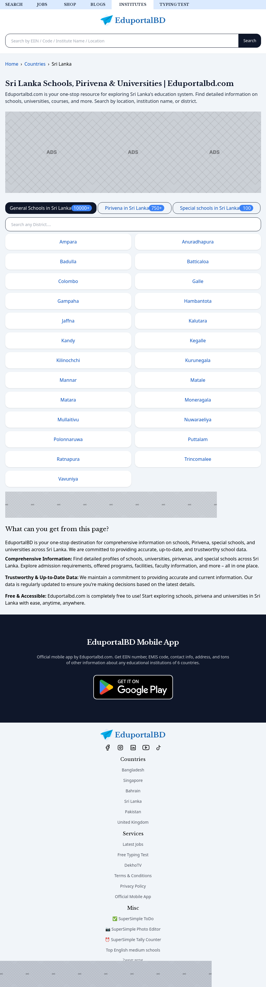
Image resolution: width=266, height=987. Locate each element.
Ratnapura (68, 459)
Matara (68, 400)
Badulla (68, 261)
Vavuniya (68, 479)
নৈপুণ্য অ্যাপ (133, 960)
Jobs (42, 4)
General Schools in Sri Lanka (51, 208)
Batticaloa (198, 261)
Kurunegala (197, 360)
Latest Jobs (133, 844)
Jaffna (68, 321)
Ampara (68, 242)
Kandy (68, 340)
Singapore (133, 780)
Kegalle (198, 340)
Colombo (68, 281)
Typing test (174, 4)
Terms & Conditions (133, 875)
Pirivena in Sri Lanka (134, 208)
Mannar (68, 380)
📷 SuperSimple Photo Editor (133, 929)
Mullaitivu (68, 419)
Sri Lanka (133, 801)
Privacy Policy (133, 886)
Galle (197, 281)
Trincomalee (197, 459)
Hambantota (198, 301)
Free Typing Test (132, 854)
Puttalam (198, 439)
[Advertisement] (106, 974)
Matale (197, 380)
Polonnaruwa (68, 439)
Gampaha (68, 301)
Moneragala (198, 400)
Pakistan (133, 811)
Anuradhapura (198, 242)
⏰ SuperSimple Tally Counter (133, 939)
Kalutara (198, 321)
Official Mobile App (133, 896)
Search (14, 4)
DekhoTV (133, 865)
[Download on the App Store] (133, 687)
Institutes (132, 4)
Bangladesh (133, 770)
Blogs (97, 4)
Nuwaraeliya (197, 419)
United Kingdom (133, 822)
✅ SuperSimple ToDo (133, 918)
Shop (70, 4)
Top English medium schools (133, 950)
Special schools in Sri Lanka (216, 208)
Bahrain (133, 790)
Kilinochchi (68, 360)
